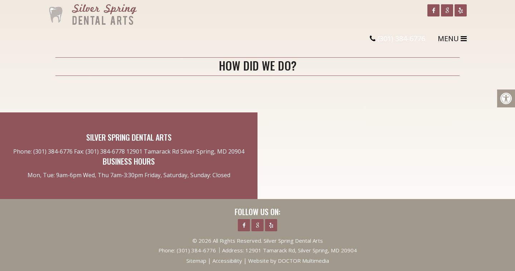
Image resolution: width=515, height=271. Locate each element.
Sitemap (196, 260)
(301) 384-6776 (401, 38)
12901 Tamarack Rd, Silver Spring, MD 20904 (301, 250)
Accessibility (227, 260)
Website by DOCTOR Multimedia (288, 260)
